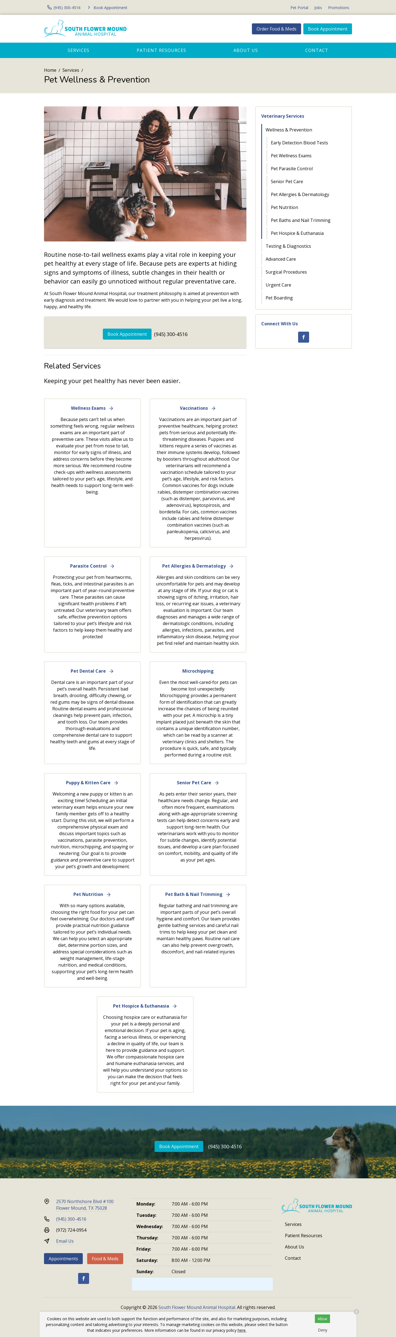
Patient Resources (161, 50)
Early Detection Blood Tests (299, 143)
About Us (245, 50)
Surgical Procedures (286, 272)
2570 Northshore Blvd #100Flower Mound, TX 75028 (85, 1204)
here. (242, 1330)
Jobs (318, 7)
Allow (322, 1318)
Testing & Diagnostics (288, 246)
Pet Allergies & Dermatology (300, 194)
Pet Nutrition (284, 207)
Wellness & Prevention (289, 130)
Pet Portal (299, 7)
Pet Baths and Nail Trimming (301, 220)
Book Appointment (327, 29)
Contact (316, 50)
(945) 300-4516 (171, 334)
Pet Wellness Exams (291, 156)
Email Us (65, 1241)
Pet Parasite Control (292, 169)
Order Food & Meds (276, 29)
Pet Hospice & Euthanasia (297, 233)
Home (50, 70)
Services (78, 50)
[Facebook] (303, 337)
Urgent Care (278, 285)
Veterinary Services (282, 116)
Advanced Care (281, 259)
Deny (322, 1330)
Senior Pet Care (287, 181)
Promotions (338, 7)
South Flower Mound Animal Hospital (196, 1307)
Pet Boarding (279, 298)
